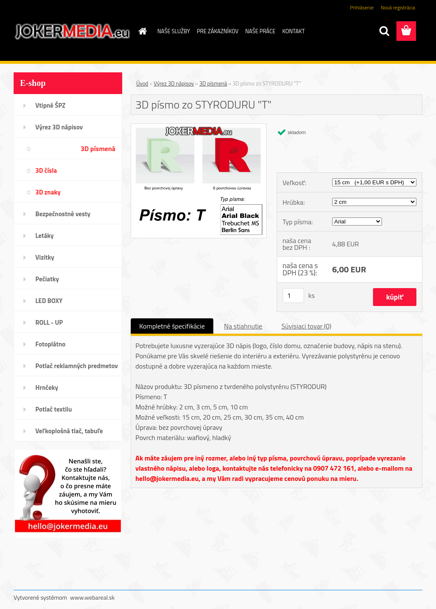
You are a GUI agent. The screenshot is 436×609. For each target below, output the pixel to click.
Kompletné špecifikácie (172, 326)
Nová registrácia (398, 7)
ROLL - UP (49, 322)
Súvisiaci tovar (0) (306, 326)
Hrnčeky (46, 387)
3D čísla (46, 170)
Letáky (44, 235)
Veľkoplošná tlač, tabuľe (69, 431)
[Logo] (72, 31)
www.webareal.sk (92, 597)
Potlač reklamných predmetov (76, 366)
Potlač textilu (53, 409)
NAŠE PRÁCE (260, 31)
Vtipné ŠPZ (50, 105)
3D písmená (97, 148)
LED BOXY (49, 301)
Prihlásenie (361, 7)
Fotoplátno (50, 344)
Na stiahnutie (243, 326)
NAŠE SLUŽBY (174, 31)
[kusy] (293, 295)
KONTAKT (293, 31)
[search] (384, 31)
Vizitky (44, 257)
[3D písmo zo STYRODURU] (198, 127)
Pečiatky (47, 279)
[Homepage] (141, 31)
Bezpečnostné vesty (62, 214)
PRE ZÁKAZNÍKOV (217, 31)
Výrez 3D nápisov (59, 127)
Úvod (142, 83)
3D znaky (47, 192)
